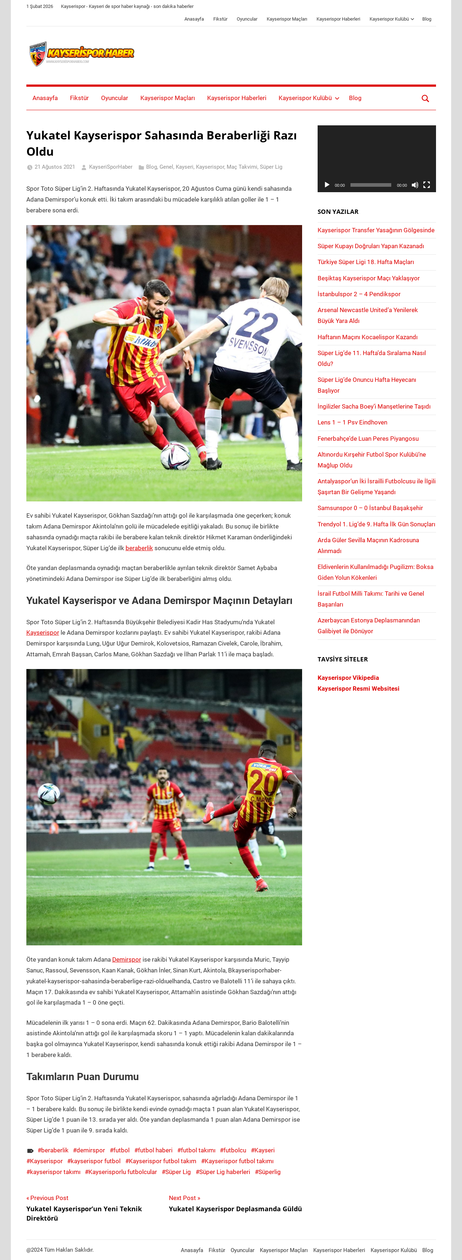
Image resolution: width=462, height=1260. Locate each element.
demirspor (91, 1150)
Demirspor (126, 959)
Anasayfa (194, 19)
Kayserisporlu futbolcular (122, 1171)
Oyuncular (247, 19)
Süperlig (269, 1171)
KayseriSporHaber (110, 167)
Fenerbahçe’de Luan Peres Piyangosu (368, 438)
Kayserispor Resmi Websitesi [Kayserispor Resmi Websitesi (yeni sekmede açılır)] (359, 688)
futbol (121, 1150)
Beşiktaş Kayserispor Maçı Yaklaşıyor (369, 278)
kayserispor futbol (96, 1161)
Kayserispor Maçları (287, 19)
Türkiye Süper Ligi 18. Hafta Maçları (366, 262)
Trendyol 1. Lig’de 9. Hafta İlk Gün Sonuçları (376, 524)
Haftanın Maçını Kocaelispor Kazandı (368, 337)
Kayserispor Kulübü (392, 19)
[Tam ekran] (426, 185)
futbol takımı (198, 1150)
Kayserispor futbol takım (162, 1161)
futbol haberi (155, 1150)
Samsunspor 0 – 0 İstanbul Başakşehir (370, 508)
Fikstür (220, 19)
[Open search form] (425, 98)
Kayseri (184, 167)
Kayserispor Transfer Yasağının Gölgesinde (376, 230)
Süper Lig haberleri (224, 1171)
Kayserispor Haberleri (338, 19)
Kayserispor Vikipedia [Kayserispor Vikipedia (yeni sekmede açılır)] (348, 677)
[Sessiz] (415, 185)
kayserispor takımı (55, 1171)
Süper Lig (271, 167)
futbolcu (234, 1150)
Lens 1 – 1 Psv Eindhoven (352, 422)
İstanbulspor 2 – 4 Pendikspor (359, 294)
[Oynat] (327, 185)
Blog (426, 19)
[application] (377, 158)
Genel (166, 167)
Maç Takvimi (242, 167)
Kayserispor (210, 167)
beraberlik (139, 548)
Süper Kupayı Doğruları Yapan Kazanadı (371, 246)
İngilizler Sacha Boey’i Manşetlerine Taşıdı (374, 406)
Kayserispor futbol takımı (239, 1161)
